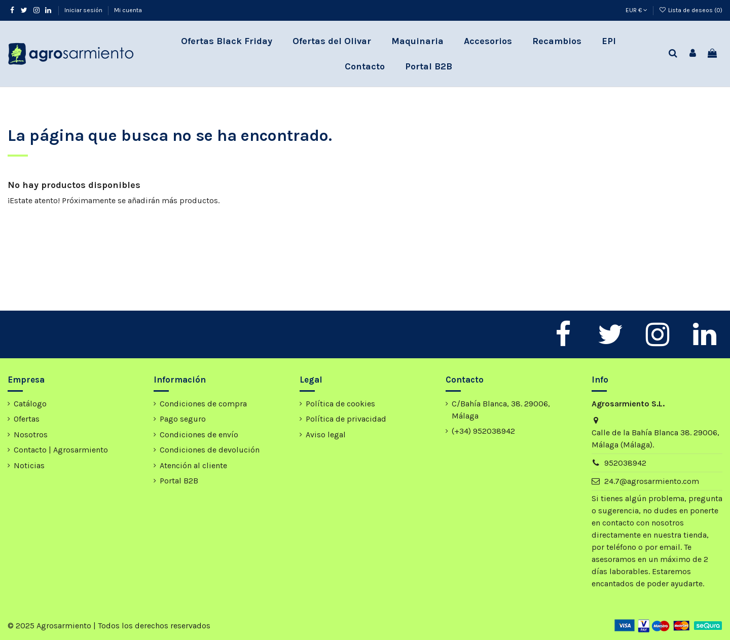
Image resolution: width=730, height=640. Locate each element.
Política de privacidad (346, 419)
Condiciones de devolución (210, 450)
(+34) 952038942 (483, 431)
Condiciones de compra (203, 403)
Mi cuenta (128, 10)
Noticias (29, 465)
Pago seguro (183, 419)
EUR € (636, 10)
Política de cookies (340, 403)
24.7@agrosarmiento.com (651, 481)
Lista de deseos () (690, 10)
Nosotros (31, 434)
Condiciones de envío (199, 434)
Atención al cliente (193, 465)
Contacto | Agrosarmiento (61, 450)
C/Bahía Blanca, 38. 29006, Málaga (501, 410)
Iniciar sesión (84, 10)
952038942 (625, 463)
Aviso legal (326, 434)
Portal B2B (179, 480)
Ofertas (27, 419)
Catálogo (30, 403)
